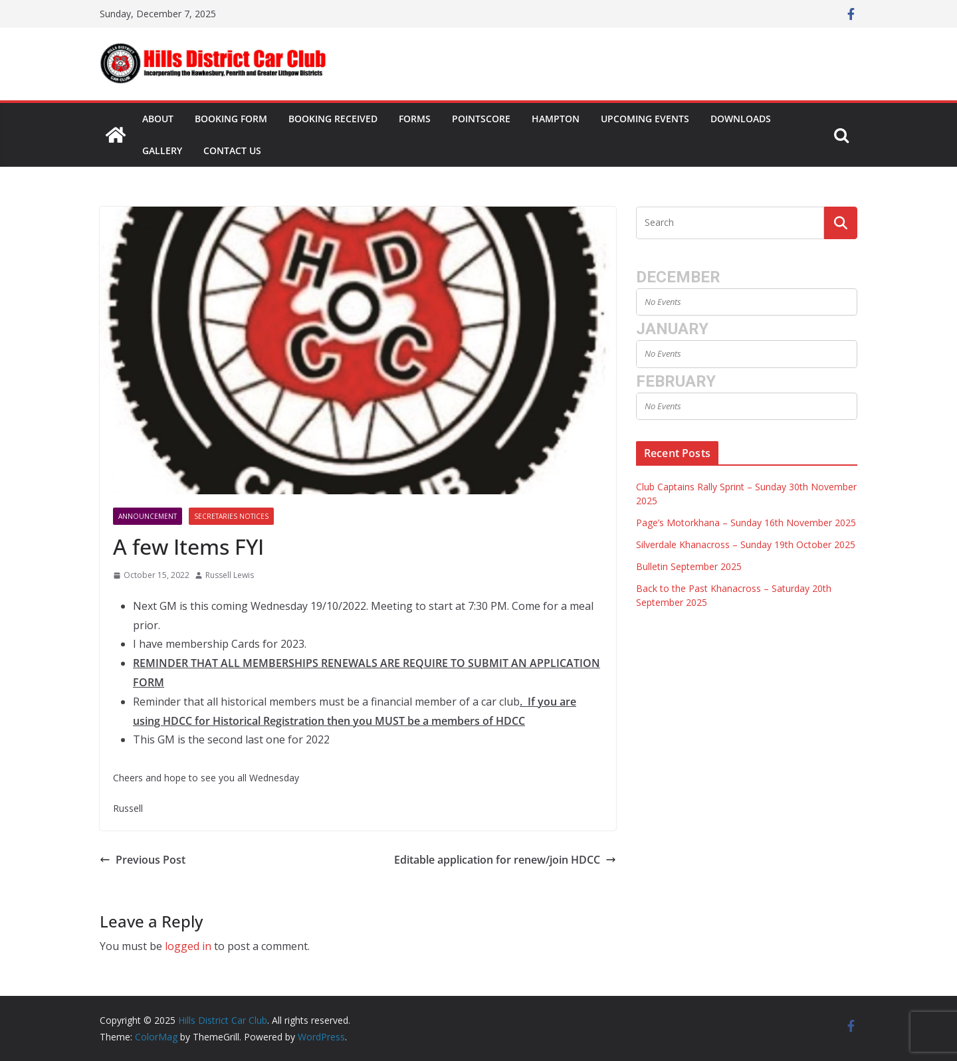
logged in (188, 946)
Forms (415, 118)
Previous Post (142, 859)
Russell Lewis (229, 575)
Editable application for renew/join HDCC (505, 859)
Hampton (556, 118)
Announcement (147, 516)
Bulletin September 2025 (689, 566)
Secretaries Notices (231, 516)
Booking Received (332, 118)
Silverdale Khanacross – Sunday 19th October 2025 (745, 544)
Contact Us (232, 150)
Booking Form (231, 118)
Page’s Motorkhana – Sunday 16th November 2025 (746, 522)
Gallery (162, 150)
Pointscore (481, 118)
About (157, 118)
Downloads (740, 118)
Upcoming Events (645, 118)
